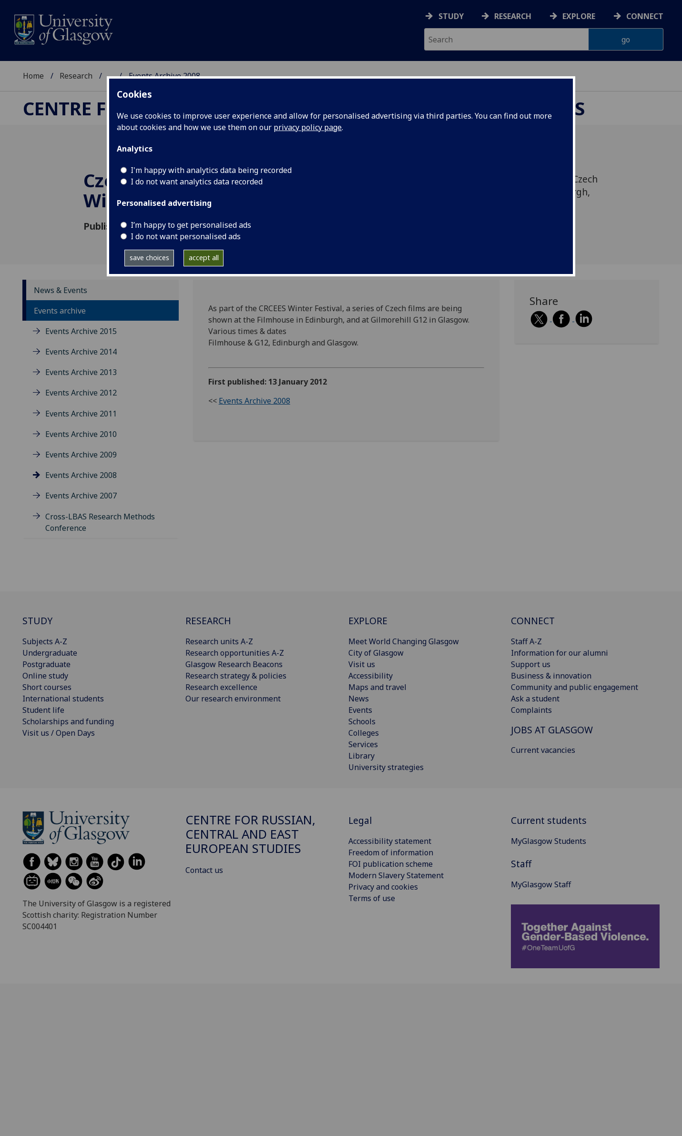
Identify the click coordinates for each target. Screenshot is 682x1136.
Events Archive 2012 (81, 392)
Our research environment (233, 698)
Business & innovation (551, 675)
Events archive (60, 310)
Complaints (531, 710)
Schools (362, 721)
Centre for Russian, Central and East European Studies (250, 834)
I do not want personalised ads (186, 236)
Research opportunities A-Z (234, 653)
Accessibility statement (389, 841)
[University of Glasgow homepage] (62, 28)
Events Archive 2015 (81, 331)
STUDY (37, 620)
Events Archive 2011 (81, 413)
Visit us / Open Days (58, 733)
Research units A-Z (219, 641)
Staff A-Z (526, 641)
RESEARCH (208, 620)
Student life (43, 710)
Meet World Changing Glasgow (403, 641)
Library (361, 756)
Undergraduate (49, 653)
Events (360, 710)
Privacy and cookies (383, 887)
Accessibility (370, 675)
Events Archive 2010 (81, 434)
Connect (644, 16)
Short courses (46, 687)
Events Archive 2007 (81, 495)
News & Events (60, 290)
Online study (45, 675)
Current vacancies (543, 750)
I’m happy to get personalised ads (191, 225)
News (358, 698)
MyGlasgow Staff (541, 884)
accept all (204, 257)
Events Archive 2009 (81, 454)
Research (512, 16)
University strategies (386, 767)
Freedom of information (390, 852)
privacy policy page (308, 127)
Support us (530, 664)
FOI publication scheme (390, 864)
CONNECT (533, 620)
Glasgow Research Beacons (234, 664)
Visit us (361, 664)
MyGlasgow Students (548, 841)
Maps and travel (377, 687)
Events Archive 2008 (81, 475)
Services (363, 744)
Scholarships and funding (68, 721)
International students (63, 698)
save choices (149, 257)
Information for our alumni (559, 653)
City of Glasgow (376, 653)
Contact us (204, 870)
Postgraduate (46, 664)
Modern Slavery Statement (396, 875)
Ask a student (535, 698)
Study (451, 16)
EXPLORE (367, 620)
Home (33, 76)
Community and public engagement (574, 687)
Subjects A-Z (44, 641)
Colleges (363, 733)
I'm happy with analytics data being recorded (211, 170)
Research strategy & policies (235, 675)
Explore (578, 16)
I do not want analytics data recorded (197, 181)
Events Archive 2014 (81, 351)
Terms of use (371, 898)
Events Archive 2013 (81, 372)
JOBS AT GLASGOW (552, 729)
